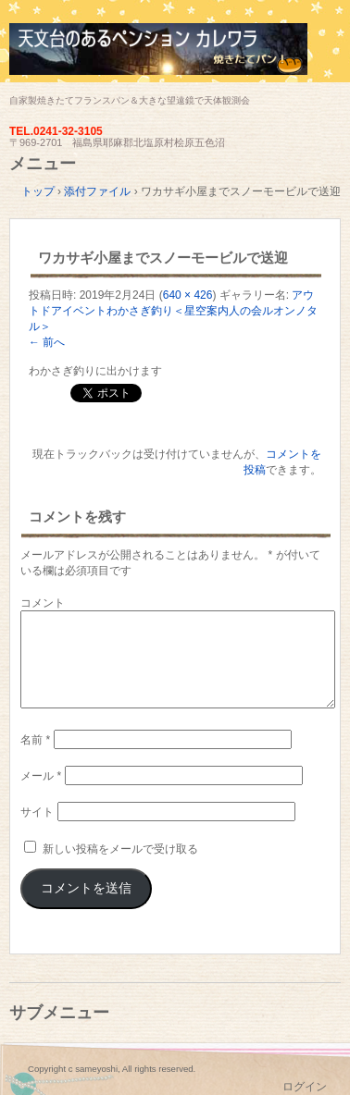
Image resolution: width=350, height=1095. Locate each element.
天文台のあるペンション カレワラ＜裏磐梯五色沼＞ (175, 57)
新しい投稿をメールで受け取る (120, 849)
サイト (37, 812)
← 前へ (47, 342)
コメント (42, 603)
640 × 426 (188, 295)
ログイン (304, 1086)
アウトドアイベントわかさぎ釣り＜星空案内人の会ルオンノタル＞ (173, 311)
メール (40, 775)
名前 (35, 739)
